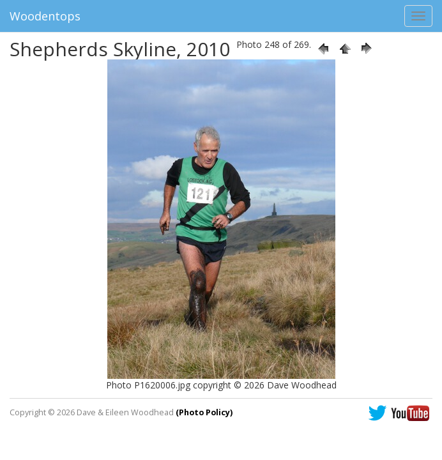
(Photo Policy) (204, 412)
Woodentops (45, 16)
